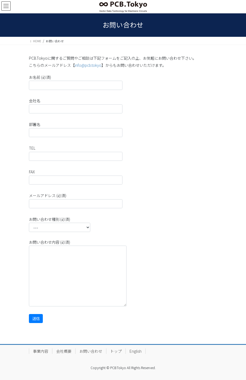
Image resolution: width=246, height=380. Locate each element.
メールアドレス (75, 200)
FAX (75, 177)
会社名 (75, 105)
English (136, 351)
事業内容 (40, 351)
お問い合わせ (90, 351)
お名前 (75, 82)
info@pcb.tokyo (88, 65)
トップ (116, 351)
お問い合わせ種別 (59, 224)
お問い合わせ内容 (78, 272)
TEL (75, 153)
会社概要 (63, 351)
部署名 (75, 129)
